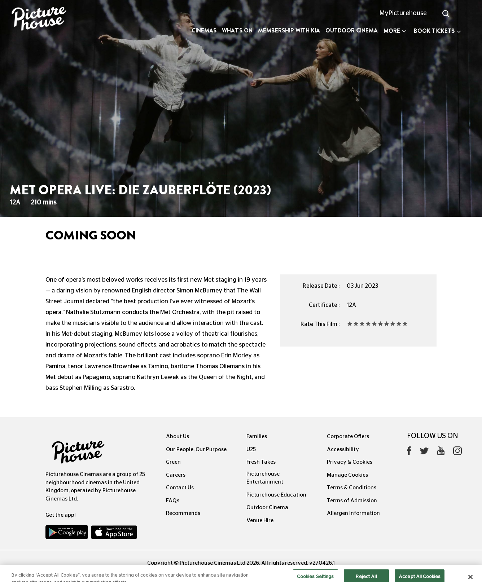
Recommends (183, 513)
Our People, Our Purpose (196, 449)
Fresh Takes (261, 462)
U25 (251, 449)
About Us (177, 436)
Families (256, 436)
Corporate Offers (348, 436)
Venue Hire (259, 520)
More (395, 31)
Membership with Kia (289, 30)
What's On (237, 30)
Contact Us (180, 487)
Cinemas (204, 30)
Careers (175, 475)
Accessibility (343, 449)
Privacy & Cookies (349, 462)
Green (173, 462)
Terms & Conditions (351, 487)
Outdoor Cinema (351, 30)
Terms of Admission (352, 500)
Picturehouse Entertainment (264, 478)
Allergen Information (353, 513)
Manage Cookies (347, 475)
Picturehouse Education (276, 495)
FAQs (172, 500)
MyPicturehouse (403, 13)
